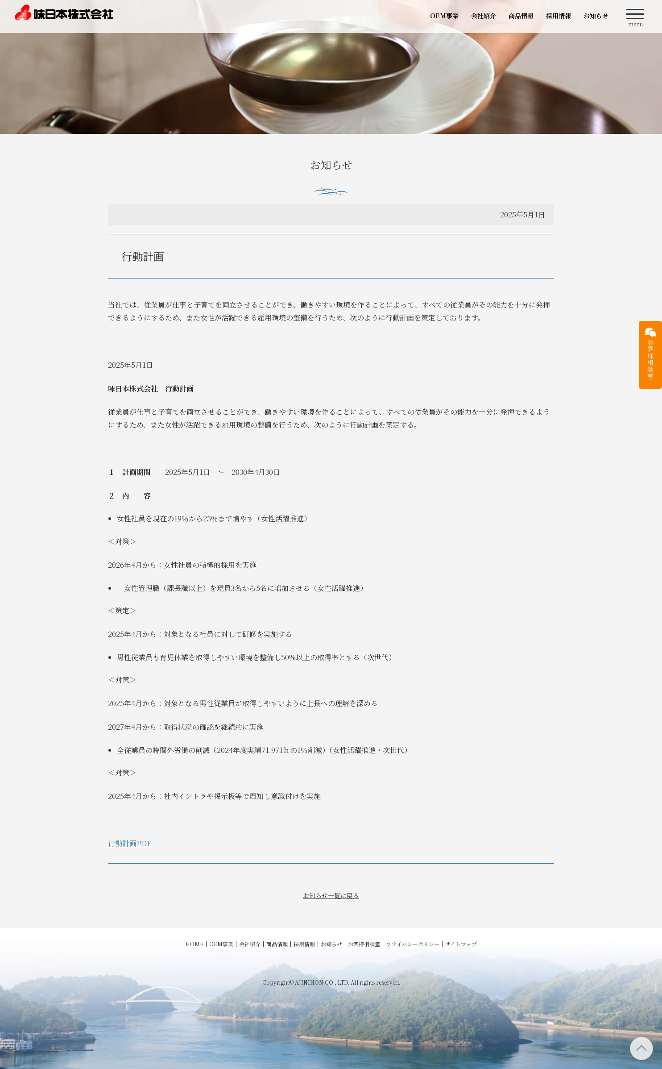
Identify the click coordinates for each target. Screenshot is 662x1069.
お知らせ (595, 15)
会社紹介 (483, 15)
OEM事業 (444, 15)
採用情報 (558, 15)
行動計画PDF (129, 843)
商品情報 (521, 15)
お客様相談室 (364, 944)
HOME (194, 944)
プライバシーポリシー (412, 944)
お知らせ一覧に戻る (331, 895)
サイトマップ (461, 944)
